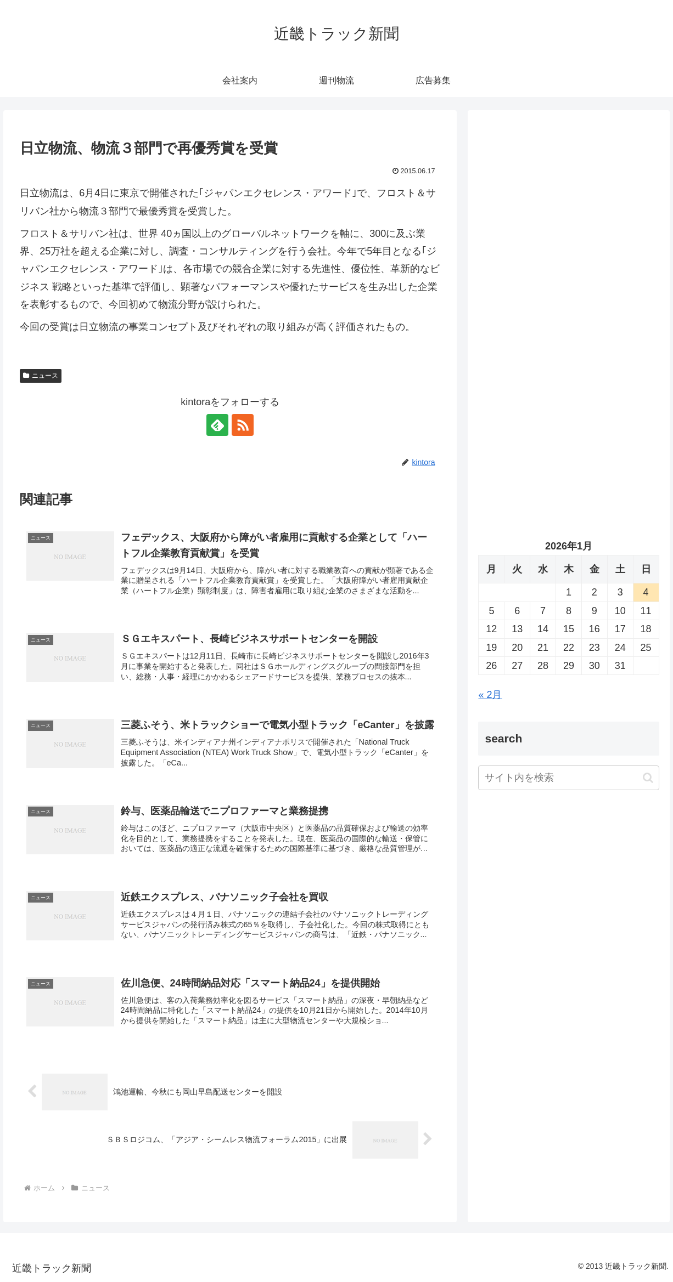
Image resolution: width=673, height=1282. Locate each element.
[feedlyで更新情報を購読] (217, 425)
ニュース (40, 375)
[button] (648, 778)
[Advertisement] (568, 224)
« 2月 (490, 694)
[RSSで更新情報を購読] (243, 425)
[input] (568, 777)
